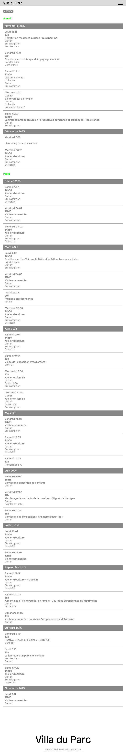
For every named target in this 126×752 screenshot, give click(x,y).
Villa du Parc (63, 740)
